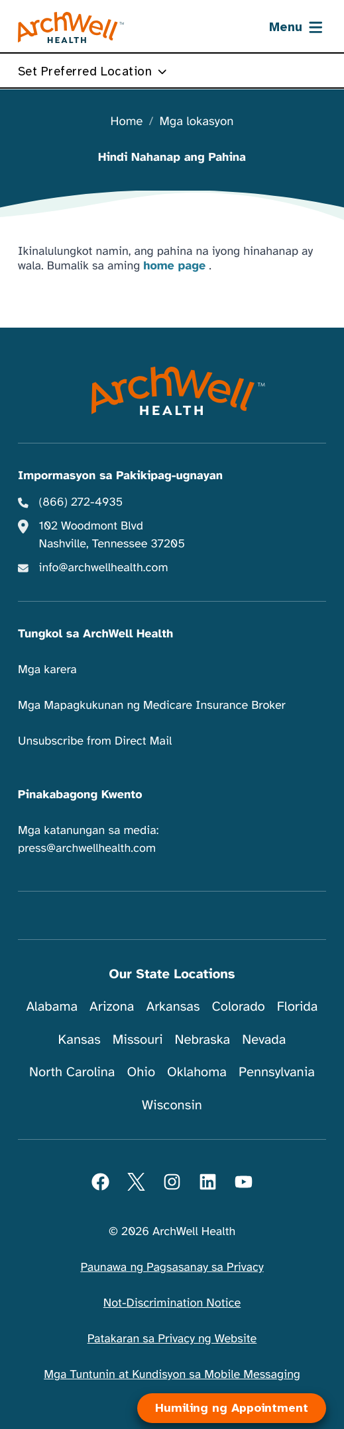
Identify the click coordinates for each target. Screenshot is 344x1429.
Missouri (138, 1039)
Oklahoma (197, 1072)
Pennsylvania (277, 1072)
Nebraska (203, 1039)
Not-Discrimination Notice (172, 1303)
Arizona (111, 1006)
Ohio (141, 1072)
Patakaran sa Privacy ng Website (172, 1339)
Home (127, 122)
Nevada (264, 1039)
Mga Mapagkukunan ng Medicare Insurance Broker (152, 705)
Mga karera (47, 670)
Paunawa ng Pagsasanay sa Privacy (171, 1267)
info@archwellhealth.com (103, 568)
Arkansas (173, 1006)
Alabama (52, 1006)
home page (174, 266)
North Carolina (72, 1072)
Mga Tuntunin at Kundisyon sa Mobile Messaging (172, 1374)
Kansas (79, 1039)
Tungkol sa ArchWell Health (95, 634)
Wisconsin (172, 1105)
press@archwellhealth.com (87, 848)
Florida (297, 1006)
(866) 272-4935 (81, 502)
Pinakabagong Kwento (80, 795)
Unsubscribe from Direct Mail (95, 741)
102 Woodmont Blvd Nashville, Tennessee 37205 (112, 535)
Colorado (237, 1006)
